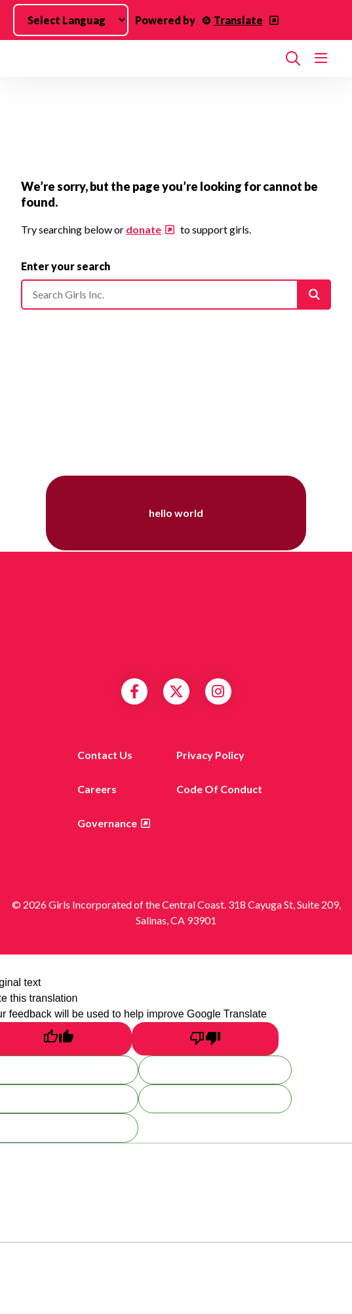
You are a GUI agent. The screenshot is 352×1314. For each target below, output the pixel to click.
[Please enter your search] (176, 294)
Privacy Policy (210, 755)
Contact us (104, 755)
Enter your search (65, 266)
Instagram (218, 691)
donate (143, 229)
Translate (238, 20)
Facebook (134, 691)
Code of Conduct (219, 789)
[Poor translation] (205, 1039)
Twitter (176, 691)
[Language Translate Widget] (70, 20)
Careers (97, 789)
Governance (107, 823)
